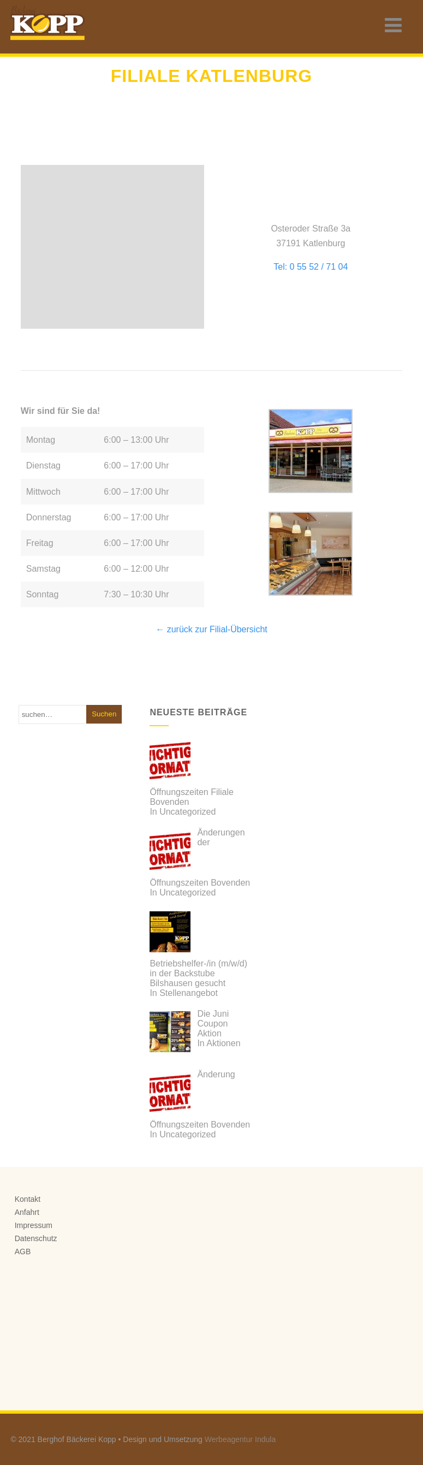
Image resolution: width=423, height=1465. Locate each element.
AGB (23, 1251)
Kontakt (27, 1199)
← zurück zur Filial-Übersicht (211, 629)
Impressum (33, 1225)
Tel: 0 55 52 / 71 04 (310, 266)
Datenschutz (36, 1238)
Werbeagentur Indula (240, 1439)
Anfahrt (27, 1212)
